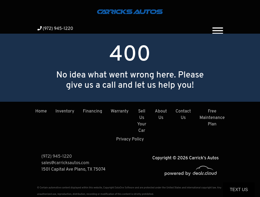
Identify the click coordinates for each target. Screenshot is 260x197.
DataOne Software (124, 187)
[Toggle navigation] (217, 28)
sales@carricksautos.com (65, 163)
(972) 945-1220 (55, 28)
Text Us (239, 189)
